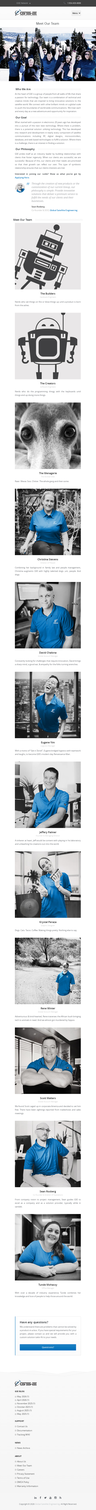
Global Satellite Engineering (63, 210)
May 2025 (21, 1414)
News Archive (23, 1448)
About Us (21, 1461)
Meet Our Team (24, 1465)
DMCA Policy (23, 1482)
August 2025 (23, 1410)
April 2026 (21, 1400)
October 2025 (23, 1407)
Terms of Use (23, 1478)
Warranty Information (27, 1486)
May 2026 (21, 1396)
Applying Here (22, 177)
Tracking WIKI (23, 1434)
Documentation (24, 1430)
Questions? (48, 1347)
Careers (20, 1469)
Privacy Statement (26, 1474)
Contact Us (22, 1426)
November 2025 (24, 1403)
